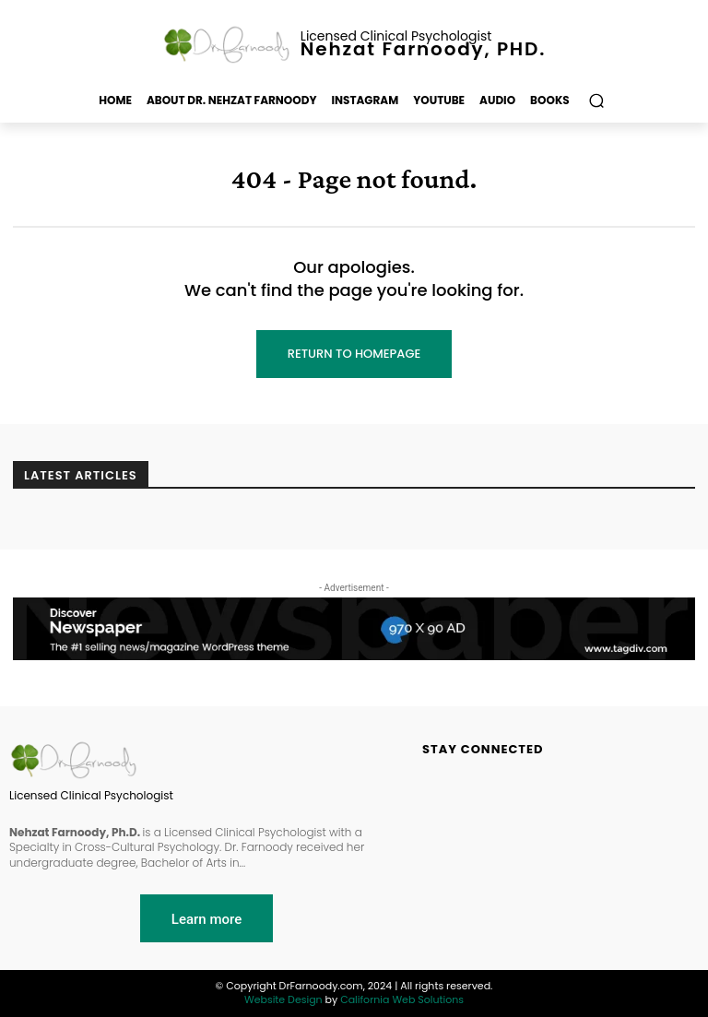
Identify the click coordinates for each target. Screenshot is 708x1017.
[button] (597, 101)
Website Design (283, 999)
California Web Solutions (402, 999)
